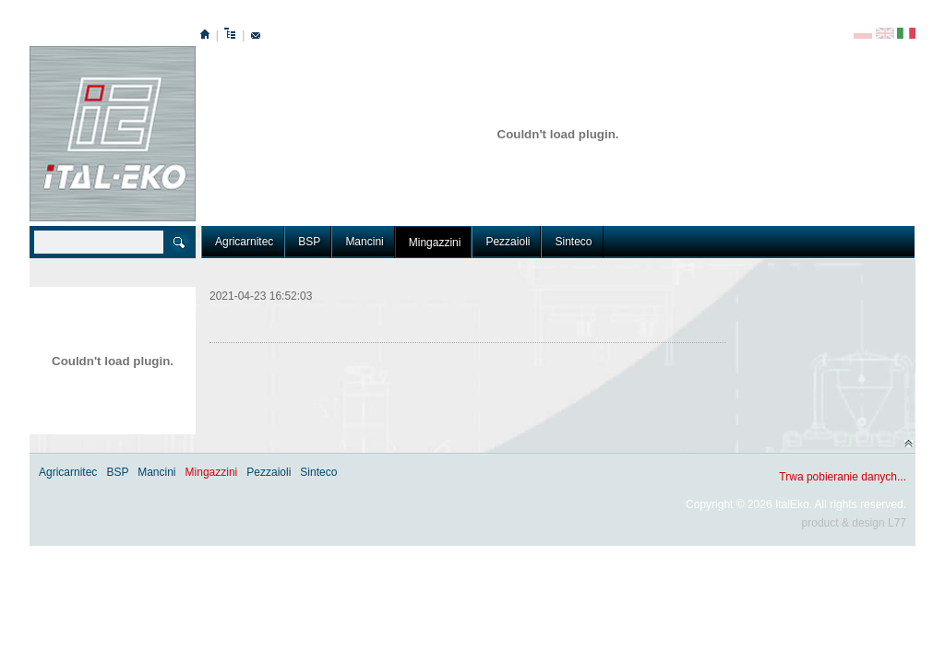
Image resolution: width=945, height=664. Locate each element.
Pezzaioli (507, 241)
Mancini (364, 241)
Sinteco (573, 241)
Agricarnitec (244, 241)
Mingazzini (435, 242)
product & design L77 (854, 522)
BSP (309, 241)
